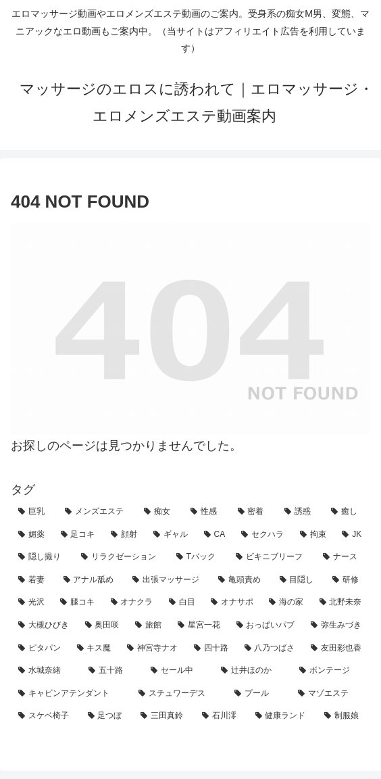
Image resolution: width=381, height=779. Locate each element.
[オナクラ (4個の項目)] (132, 602)
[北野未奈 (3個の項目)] (341, 602)
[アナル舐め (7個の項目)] (90, 580)
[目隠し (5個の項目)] (299, 580)
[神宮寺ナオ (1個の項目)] (153, 648)
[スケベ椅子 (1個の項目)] (45, 716)
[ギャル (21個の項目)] (171, 535)
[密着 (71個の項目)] (254, 512)
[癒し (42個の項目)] (347, 512)
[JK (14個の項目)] (352, 535)
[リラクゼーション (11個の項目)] (121, 557)
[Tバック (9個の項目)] (198, 557)
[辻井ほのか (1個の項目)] (252, 671)
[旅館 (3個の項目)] (149, 625)
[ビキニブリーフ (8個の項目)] (272, 557)
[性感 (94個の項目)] (206, 512)
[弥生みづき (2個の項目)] (337, 625)
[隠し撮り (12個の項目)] (42, 557)
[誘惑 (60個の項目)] (300, 512)
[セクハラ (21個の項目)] (263, 535)
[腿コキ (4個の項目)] (77, 602)
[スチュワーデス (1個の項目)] (179, 694)
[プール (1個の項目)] (258, 694)
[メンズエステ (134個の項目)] (97, 512)
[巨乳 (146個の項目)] (34, 512)
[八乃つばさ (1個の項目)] (270, 648)
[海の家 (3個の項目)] (286, 602)
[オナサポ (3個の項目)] (232, 602)
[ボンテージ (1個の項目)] (331, 671)
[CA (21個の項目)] (215, 535)
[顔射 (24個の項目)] (125, 535)
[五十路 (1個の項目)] (112, 671)
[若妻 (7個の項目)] (33, 580)
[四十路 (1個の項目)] (212, 648)
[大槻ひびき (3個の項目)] (44, 625)
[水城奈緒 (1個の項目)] (46, 671)
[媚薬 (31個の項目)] (32, 535)
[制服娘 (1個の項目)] (343, 716)
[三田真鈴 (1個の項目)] (163, 716)
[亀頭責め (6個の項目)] (241, 580)
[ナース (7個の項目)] (343, 557)
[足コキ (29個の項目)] (79, 535)
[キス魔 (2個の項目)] (95, 648)
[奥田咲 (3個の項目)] (103, 625)
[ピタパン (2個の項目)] (40, 648)
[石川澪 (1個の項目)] (221, 716)
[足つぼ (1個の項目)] (107, 716)
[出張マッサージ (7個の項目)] (167, 580)
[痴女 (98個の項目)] (160, 512)
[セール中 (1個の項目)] (178, 671)
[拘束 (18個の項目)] (314, 535)
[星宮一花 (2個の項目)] (200, 625)
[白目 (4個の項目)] (182, 602)
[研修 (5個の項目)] (347, 580)
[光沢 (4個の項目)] (31, 602)
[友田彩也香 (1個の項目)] (337, 648)
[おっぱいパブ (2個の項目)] (266, 625)
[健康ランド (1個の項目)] (282, 716)
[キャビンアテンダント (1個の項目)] (71, 694)
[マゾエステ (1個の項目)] (330, 694)
